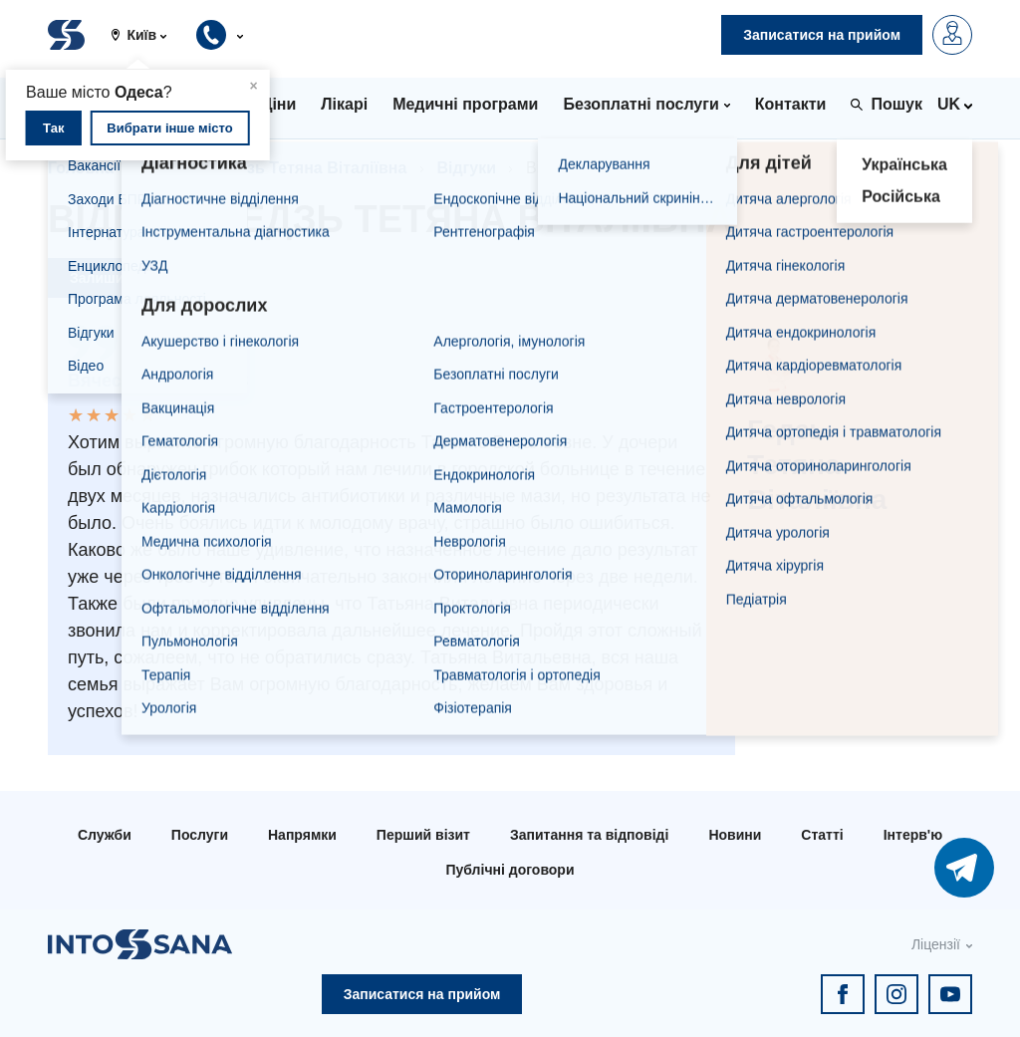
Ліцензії (935, 944)
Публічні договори (509, 870)
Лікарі (166, 167)
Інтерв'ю (913, 835)
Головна (81, 167)
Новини (734, 835)
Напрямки (302, 835)
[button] (146, 35)
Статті (822, 835)
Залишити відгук (127, 278)
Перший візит (423, 835)
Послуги (199, 835)
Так (53, 128)
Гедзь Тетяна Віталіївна (313, 167)
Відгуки (466, 167)
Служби (104, 835)
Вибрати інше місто (169, 128)
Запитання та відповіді (589, 835)
